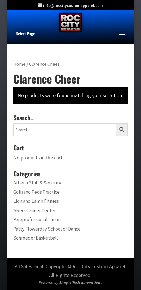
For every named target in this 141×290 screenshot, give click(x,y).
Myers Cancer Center (34, 210)
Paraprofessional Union (37, 219)
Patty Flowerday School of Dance (47, 229)
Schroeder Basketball (35, 238)
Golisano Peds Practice (36, 192)
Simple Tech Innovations (80, 282)
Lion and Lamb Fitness (36, 201)
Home (19, 64)
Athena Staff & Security (37, 183)
